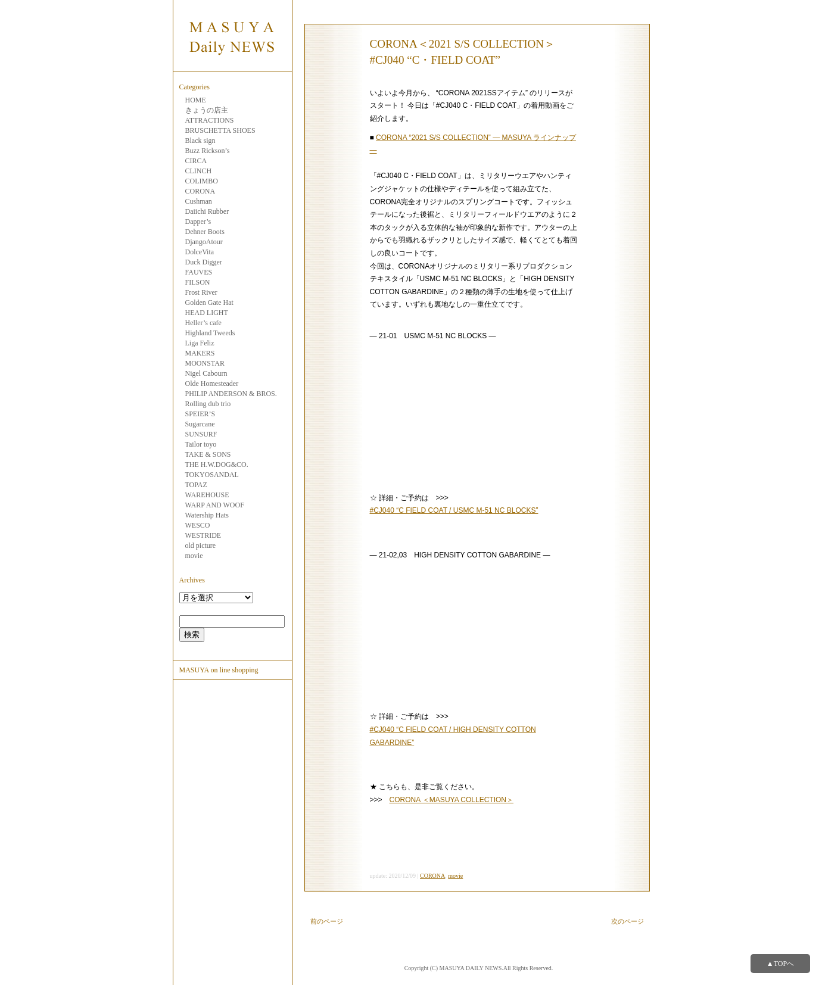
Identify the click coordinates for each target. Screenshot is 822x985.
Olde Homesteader (212, 383)
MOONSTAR (205, 363)
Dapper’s (198, 221)
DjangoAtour (204, 242)
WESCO (197, 525)
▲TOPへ (780, 963)
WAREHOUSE (207, 495)
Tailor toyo (201, 444)
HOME (195, 100)
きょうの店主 (206, 110)
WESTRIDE (203, 535)
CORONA (200, 191)
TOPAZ (196, 485)
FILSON (197, 282)
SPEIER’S (200, 414)
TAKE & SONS (208, 454)
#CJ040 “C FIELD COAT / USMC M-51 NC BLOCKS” (454, 510)
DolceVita (199, 252)
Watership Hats (207, 515)
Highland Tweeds (210, 333)
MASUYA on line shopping (219, 670)
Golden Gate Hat (209, 302)
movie (194, 555)
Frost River (201, 292)
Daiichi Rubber (207, 211)
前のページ (326, 921)
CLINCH (198, 171)
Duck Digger (203, 262)
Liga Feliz (199, 343)
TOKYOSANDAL (212, 474)
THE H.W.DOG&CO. (216, 464)
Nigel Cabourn (206, 373)
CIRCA (196, 161)
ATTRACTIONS (209, 120)
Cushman (198, 201)
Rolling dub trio (208, 404)
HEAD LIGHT (206, 312)
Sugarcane (200, 424)
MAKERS (200, 353)
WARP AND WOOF (214, 505)
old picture (200, 545)
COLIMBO (201, 181)
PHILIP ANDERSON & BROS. (231, 393)
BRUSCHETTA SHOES (220, 130)
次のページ (627, 921)
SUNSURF (201, 434)
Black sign (200, 140)
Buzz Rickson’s (207, 150)
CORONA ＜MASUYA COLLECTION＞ (451, 800)
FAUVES (199, 272)
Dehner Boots (205, 231)
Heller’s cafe (203, 323)
